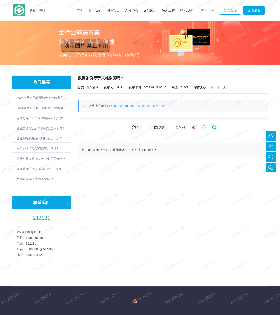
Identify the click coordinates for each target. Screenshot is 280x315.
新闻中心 (131, 10)
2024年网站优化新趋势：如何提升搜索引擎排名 (49, 98)
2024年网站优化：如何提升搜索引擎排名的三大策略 (52, 108)
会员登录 (230, 10)
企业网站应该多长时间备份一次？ (40, 138)
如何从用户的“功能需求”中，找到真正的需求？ (48, 169)
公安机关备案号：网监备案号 (158, 301)
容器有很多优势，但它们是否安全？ (41, 158)
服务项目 (113, 10)
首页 (80, 10)
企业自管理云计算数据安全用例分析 (41, 128)
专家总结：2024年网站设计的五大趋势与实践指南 (51, 118)
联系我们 (186, 10)
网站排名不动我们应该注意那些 (38, 148)
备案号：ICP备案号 (115, 301)
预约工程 (168, 10)
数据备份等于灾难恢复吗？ (35, 179)
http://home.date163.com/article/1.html (140, 106)
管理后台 (254, 10)
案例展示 (150, 10)
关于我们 (95, 10)
